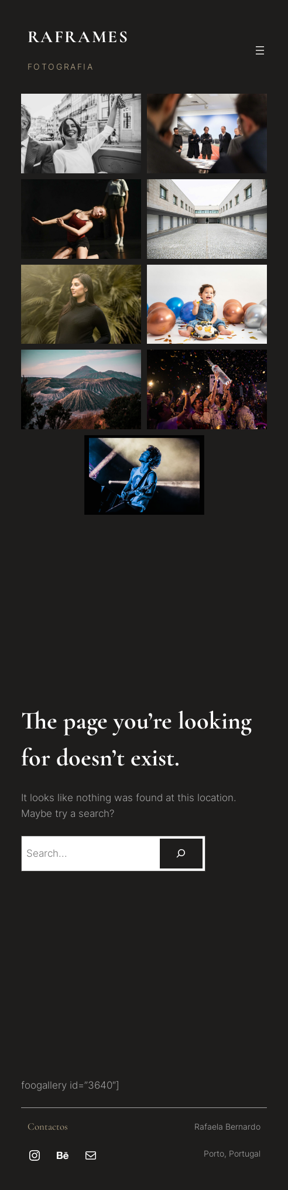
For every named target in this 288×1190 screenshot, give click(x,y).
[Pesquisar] (181, 853)
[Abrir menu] (260, 50)
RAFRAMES (78, 36)
